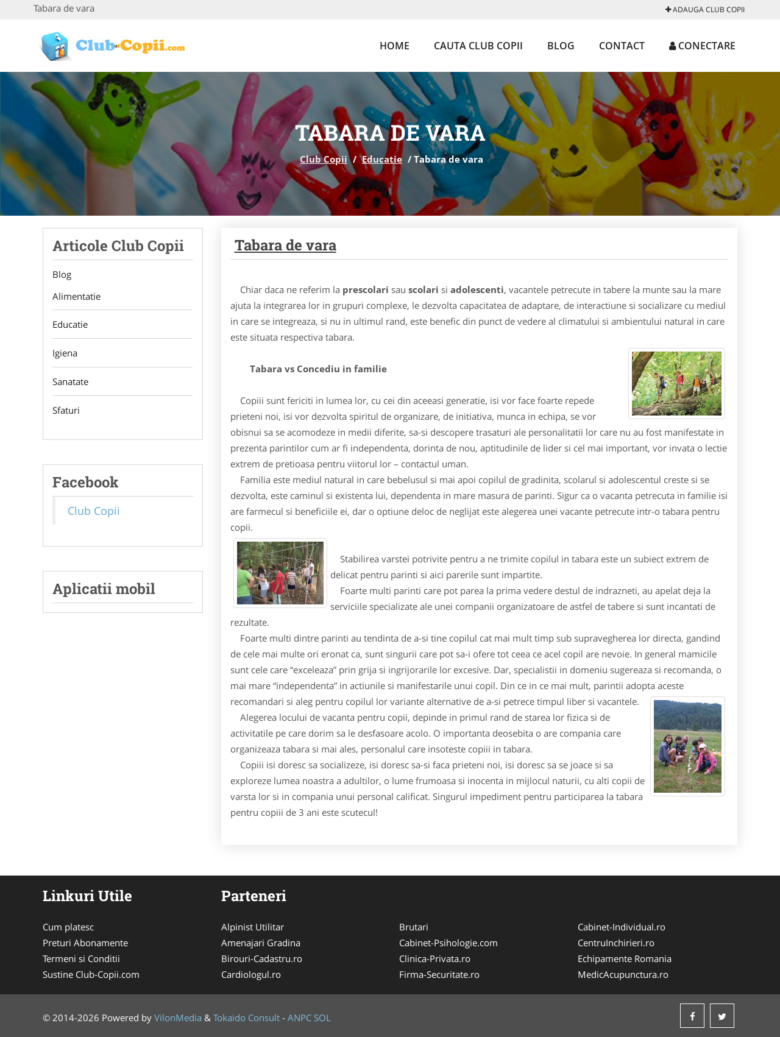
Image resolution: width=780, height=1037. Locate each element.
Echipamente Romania (625, 958)
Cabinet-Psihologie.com (448, 942)
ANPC (299, 1017)
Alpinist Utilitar (252, 927)
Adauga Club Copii (705, 9)
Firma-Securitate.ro (439, 974)
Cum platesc (68, 927)
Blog (561, 45)
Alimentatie (76, 296)
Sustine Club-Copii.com (91, 974)
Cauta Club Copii (478, 45)
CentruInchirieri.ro (616, 942)
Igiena (64, 353)
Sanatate (70, 382)
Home (395, 45)
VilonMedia (178, 1017)
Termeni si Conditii (81, 958)
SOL (322, 1017)
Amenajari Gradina (260, 942)
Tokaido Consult (246, 1017)
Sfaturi (66, 411)
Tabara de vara (285, 245)
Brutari (413, 927)
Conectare (702, 45)
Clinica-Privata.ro (434, 958)
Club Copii (323, 159)
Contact (622, 45)
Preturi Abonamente (85, 942)
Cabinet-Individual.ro (621, 927)
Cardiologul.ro (251, 974)
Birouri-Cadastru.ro (261, 958)
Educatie (382, 159)
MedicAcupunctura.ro (623, 974)
